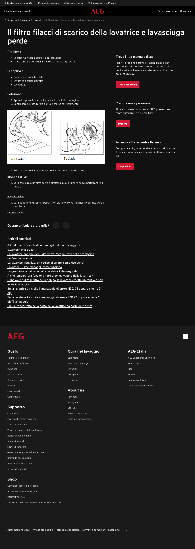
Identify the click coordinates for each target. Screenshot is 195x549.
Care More (73, 357)
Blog (130, 368)
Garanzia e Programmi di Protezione (25, 452)
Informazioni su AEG (78, 413)
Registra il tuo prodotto (19, 435)
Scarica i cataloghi (16, 446)
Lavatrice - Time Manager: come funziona (34, 267)
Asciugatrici (74, 374)
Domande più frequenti (19, 457)
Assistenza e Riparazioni (19, 463)
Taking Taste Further (18, 357)
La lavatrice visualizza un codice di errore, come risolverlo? (46, 262)
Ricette (131, 374)
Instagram (73, 402)
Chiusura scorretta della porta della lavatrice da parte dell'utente (49, 306)
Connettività (13, 396)
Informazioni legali (18, 530)
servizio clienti (15, 212)
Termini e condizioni (68, 530)
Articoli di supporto (17, 468)
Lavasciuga (73, 379)
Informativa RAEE (16, 496)
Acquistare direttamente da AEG (23, 491)
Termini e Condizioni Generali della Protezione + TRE (34, 502)
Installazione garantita (48, 3)
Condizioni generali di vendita (22, 485)
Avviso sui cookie (43, 530)
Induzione (12, 368)
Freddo (11, 385)
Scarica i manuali (16, 441)
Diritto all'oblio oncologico (141, 385)
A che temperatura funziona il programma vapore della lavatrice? (50, 275)
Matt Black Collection (18, 363)
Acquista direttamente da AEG (18, 3)
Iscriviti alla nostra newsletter (22, 418)
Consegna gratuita (73, 3)
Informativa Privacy (138, 379)
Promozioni (133, 363)
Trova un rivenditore (17, 424)
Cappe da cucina (15, 379)
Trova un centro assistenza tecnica (24, 429)
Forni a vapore (14, 374)
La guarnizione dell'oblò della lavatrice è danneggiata (42, 271)
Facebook (73, 396)
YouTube (72, 407)
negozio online (15, 196)
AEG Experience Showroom (142, 357)
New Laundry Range (78, 363)
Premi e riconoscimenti (79, 418)
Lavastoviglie (14, 390)
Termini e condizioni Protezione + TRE (104, 530)
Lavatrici (72, 368)
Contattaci (12, 413)
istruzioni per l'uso (17, 176)
